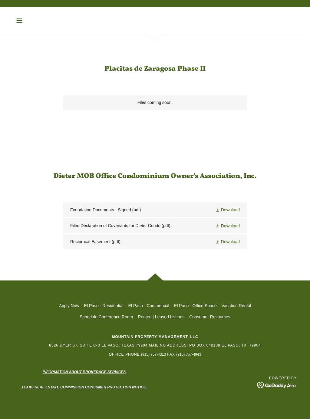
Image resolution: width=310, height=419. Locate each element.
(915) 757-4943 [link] (188, 354)
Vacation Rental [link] (236, 305)
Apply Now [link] (69, 305)
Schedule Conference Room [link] (106, 316)
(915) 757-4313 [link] (153, 354)
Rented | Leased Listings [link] (161, 316)
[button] (19, 21)
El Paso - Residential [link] (104, 305)
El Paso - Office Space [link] (195, 305)
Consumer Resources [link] (209, 316)
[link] (155, 210)
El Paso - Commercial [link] (148, 305)
